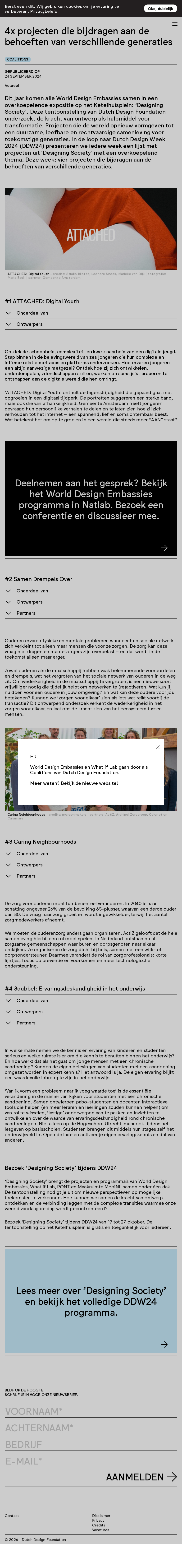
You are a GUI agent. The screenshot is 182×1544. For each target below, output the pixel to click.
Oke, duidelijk (160, 8)
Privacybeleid (43, 10)
